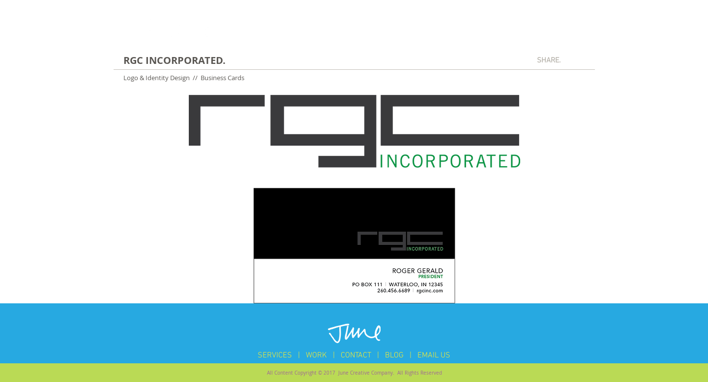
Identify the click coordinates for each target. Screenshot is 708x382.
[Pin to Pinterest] (577, 60)
